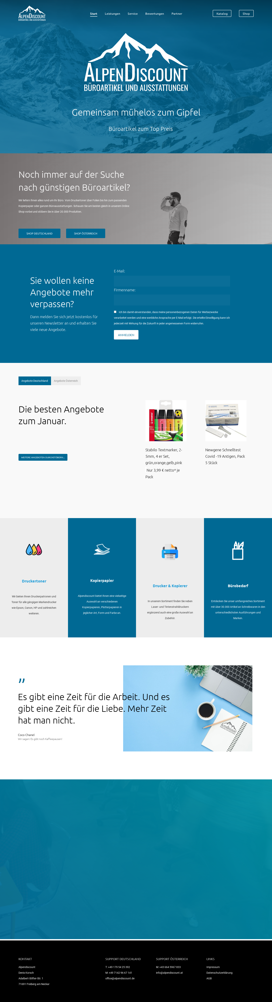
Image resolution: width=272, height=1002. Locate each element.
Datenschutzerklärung (219, 972)
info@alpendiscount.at (169, 972)
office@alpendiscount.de (119, 978)
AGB (209, 978)
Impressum (213, 967)
